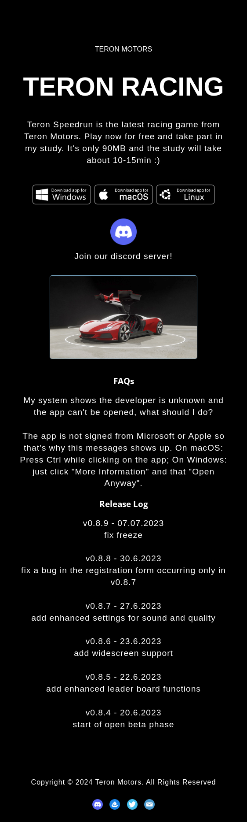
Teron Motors (123, 49)
